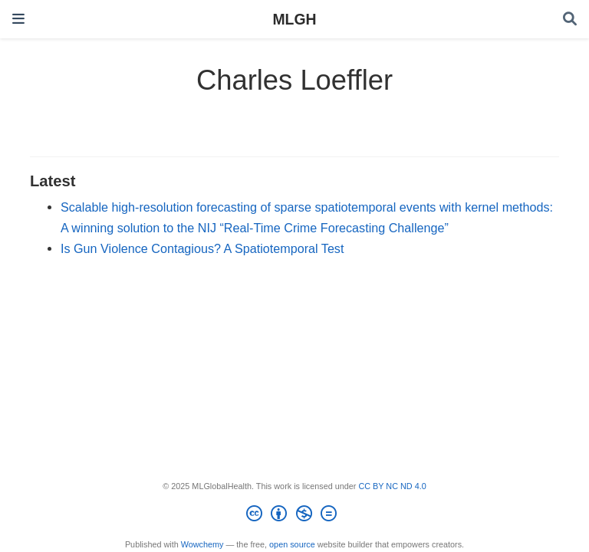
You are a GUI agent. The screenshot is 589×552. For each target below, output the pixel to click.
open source (292, 544)
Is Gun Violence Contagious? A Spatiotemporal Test (202, 248)
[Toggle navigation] (18, 18)
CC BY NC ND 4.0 (392, 486)
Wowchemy (202, 544)
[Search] (570, 19)
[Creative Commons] (294, 516)
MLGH (294, 19)
